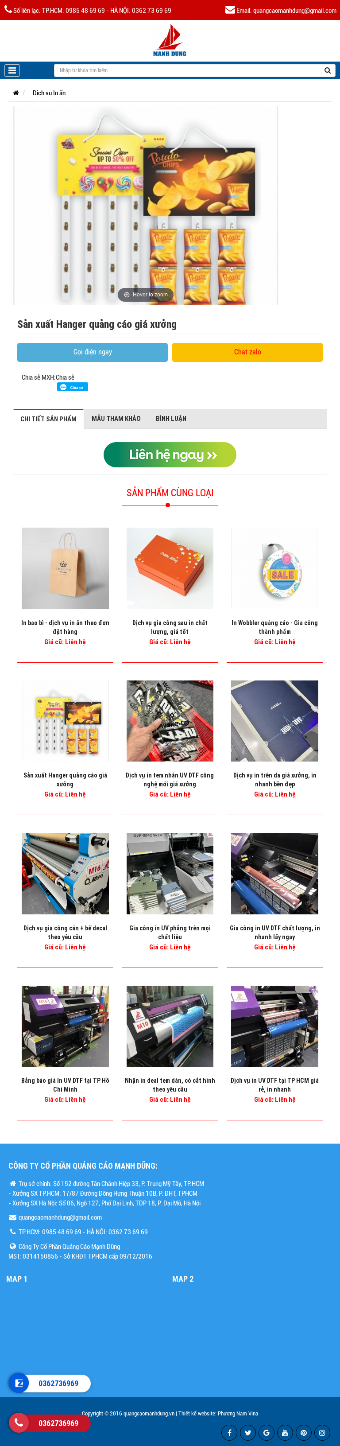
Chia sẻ (65, 377)
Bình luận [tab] (171, 418)
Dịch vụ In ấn (49, 93)
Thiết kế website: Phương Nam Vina (218, 1413)
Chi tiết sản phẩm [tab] (48, 419)
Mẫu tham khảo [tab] (116, 418)
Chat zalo (247, 352)
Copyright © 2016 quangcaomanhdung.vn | (129, 1413)
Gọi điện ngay (92, 352)
